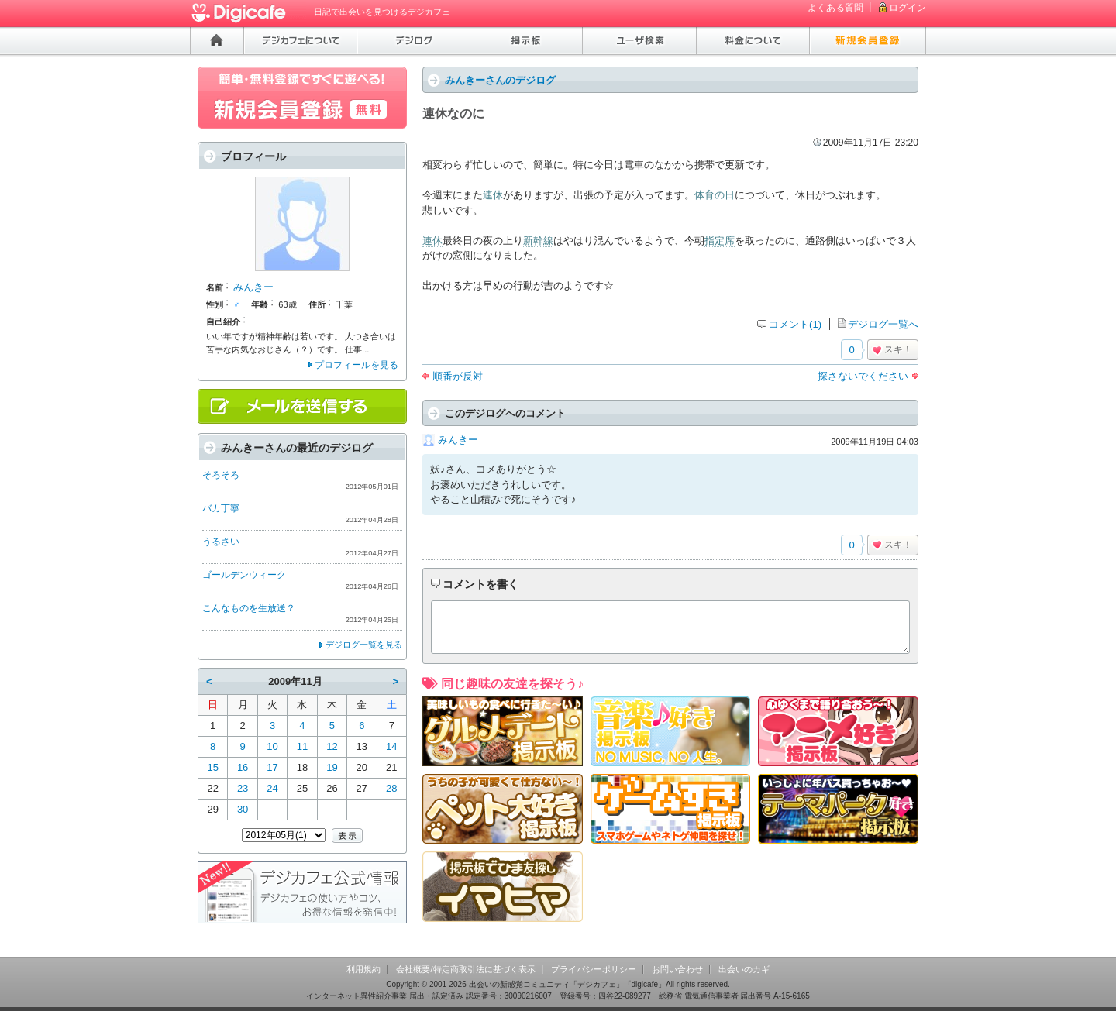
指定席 (719, 240)
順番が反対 (457, 376)
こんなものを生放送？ (248, 608)
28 (391, 788)
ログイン (907, 7)
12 (331, 746)
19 (331, 767)
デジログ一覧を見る (364, 644)
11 (302, 746)
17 (272, 767)
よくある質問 (835, 7)
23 (242, 788)
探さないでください (863, 376)
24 (272, 788)
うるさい (220, 541)
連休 (493, 195)
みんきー (458, 439)
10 (272, 746)
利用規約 (363, 969)
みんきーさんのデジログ (500, 80)
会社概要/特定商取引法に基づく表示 (465, 969)
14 (391, 746)
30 (242, 809)
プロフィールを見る (356, 364)
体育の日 (714, 195)
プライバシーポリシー (593, 969)
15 (212, 767)
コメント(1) (795, 324)
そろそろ (220, 474)
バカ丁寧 (220, 508)
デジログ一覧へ (883, 324)
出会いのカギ (744, 969)
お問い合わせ (677, 969)
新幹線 (538, 240)
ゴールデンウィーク (244, 574)
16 (242, 767)
